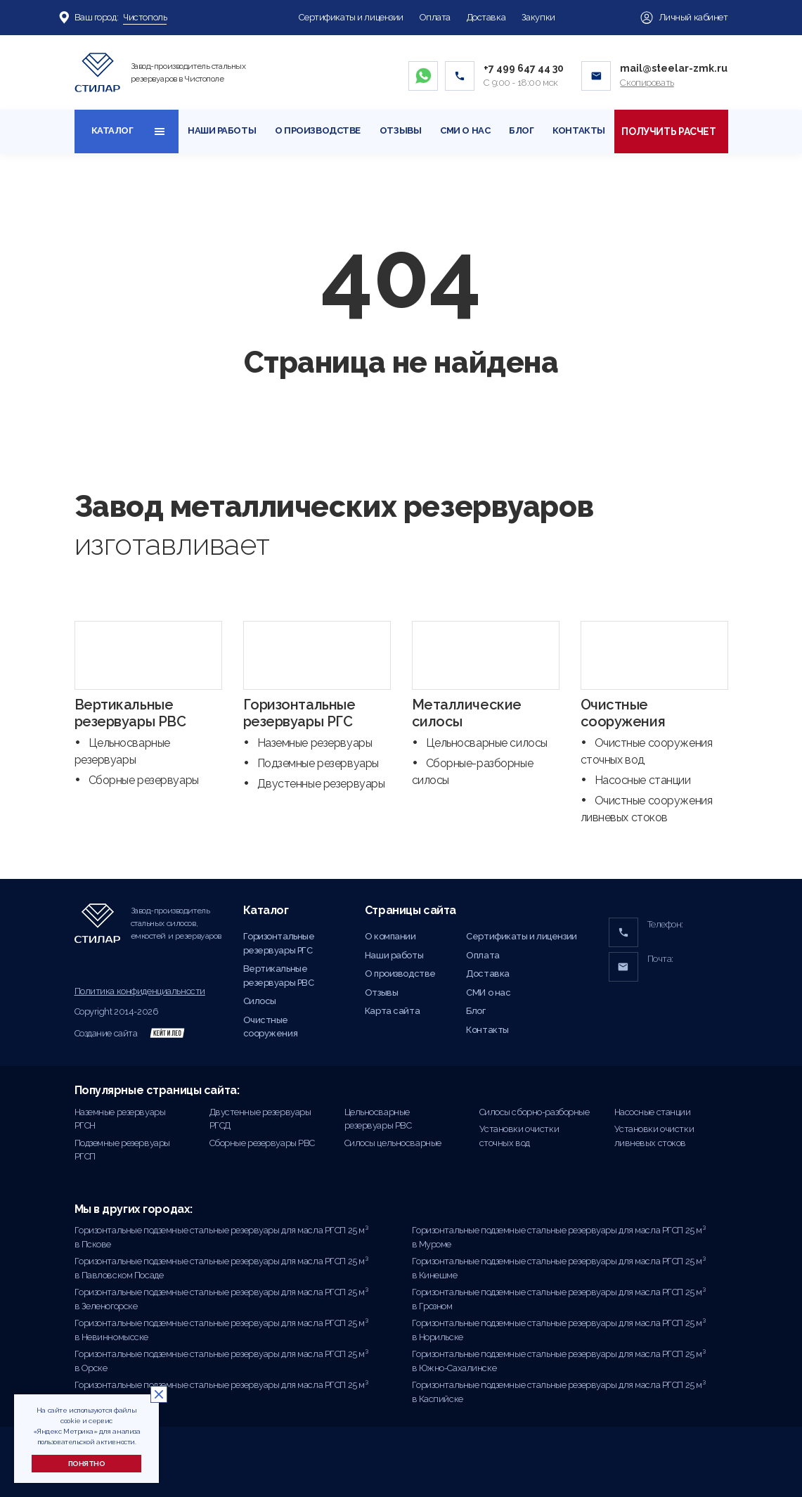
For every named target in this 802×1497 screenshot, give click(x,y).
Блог (521, 130)
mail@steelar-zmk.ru (673, 68)
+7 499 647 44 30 (524, 68)
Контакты (578, 130)
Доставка (486, 17)
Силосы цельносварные (392, 1143)
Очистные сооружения (623, 713)
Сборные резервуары (144, 780)
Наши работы (222, 130)
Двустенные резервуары (321, 783)
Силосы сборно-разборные (534, 1112)
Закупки (538, 17)
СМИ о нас (465, 130)
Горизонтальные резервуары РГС (299, 713)
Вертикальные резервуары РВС (130, 713)
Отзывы (400, 130)
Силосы (259, 1001)
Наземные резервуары (315, 743)
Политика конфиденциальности (140, 991)
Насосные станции (643, 780)
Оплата (435, 17)
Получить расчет (670, 131)
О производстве (318, 130)
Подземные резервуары (318, 763)
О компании (390, 936)
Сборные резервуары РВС (262, 1143)
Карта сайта (392, 1011)
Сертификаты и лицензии (351, 17)
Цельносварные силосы (487, 743)
